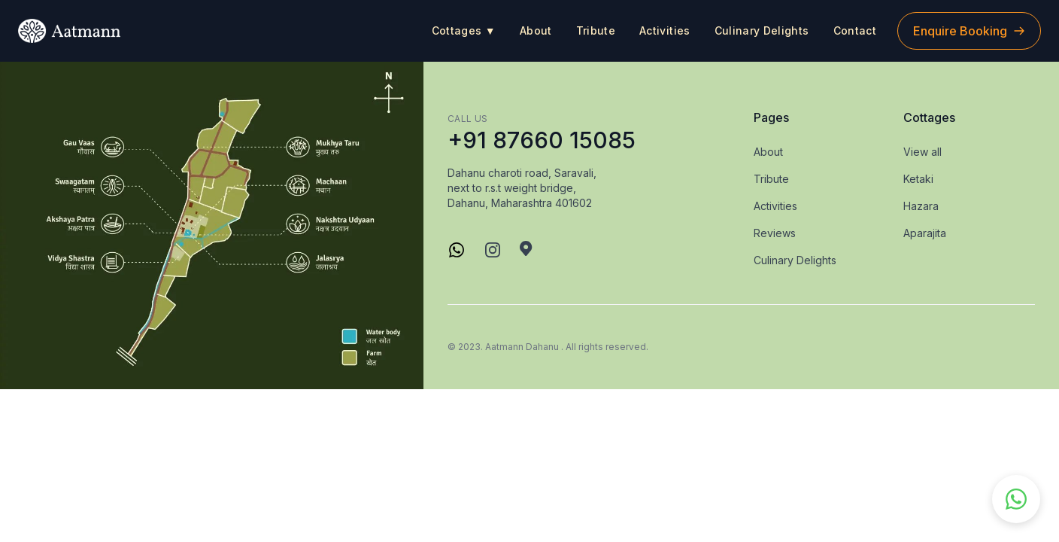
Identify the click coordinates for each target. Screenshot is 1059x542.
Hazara (921, 205)
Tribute (595, 30)
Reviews (775, 233)
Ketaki (918, 178)
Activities (664, 30)
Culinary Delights (762, 30)
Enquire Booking (969, 30)
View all (922, 151)
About (536, 30)
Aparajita (924, 233)
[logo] (69, 31)
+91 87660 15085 (542, 140)
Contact (854, 30)
